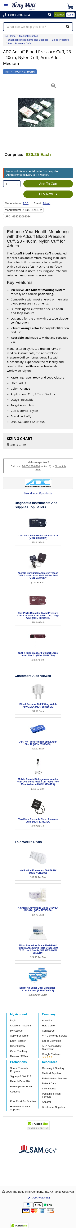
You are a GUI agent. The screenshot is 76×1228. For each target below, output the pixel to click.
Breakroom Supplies (53, 1107)
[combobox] (11, 183)
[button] (49, 15)
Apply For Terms (19, 1035)
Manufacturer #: (14, 210)
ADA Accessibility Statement (51, 1047)
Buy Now (48, 194)
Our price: (14, 155)
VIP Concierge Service (54, 1035)
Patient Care (49, 1083)
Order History (17, 1046)
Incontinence (49, 1088)
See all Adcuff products (38, 493)
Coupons (15, 1091)
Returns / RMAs (19, 1056)
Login (13, 1020)
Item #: (9, 71)
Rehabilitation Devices (54, 1078)
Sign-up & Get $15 (20, 1076)
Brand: (38, 203)
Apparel (46, 1101)
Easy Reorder (18, 1040)
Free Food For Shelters (23, 1101)
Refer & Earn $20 (20, 1081)
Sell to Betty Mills (51, 1040)
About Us (47, 1020)
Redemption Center (21, 1086)
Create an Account (20, 1025)
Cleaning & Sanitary (53, 1068)
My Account (16, 1030)
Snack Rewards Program (19, 1070)
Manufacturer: (13, 203)
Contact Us (48, 1030)
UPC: (8, 216)
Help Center (49, 1025)
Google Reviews (51, 1054)
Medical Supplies (51, 1073)
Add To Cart (48, 184)
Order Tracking (18, 1051)
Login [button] (70, 14)
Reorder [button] (59, 14)
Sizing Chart (18, 444)
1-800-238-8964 (31, 466)
